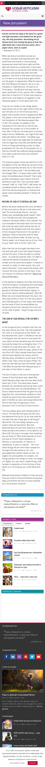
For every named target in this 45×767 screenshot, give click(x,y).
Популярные (7, 523)
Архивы (27, 523)
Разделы (19, 523)
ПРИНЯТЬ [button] (32, 763)
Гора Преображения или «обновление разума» (28, 553)
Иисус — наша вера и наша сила (25, 576)
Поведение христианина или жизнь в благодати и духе (27, 566)
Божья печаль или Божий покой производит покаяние (25, 747)
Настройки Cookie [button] (17, 763)
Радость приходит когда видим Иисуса (18, 694)
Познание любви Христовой (24, 540)
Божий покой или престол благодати (27, 720)
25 (36, 558)
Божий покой (19, 528)
